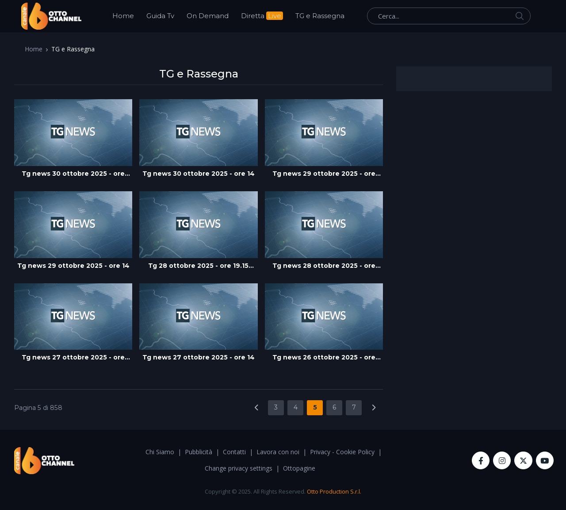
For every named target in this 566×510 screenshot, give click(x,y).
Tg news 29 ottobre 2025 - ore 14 (73, 266)
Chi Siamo (159, 452)
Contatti (234, 452)
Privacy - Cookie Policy (342, 452)
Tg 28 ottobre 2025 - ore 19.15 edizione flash (198, 266)
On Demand (208, 16)
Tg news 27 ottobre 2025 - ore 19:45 (73, 357)
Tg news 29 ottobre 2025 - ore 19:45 (323, 174)
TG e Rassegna (319, 16)
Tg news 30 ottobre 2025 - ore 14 (198, 174)
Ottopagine (299, 468)
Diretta (262, 16)
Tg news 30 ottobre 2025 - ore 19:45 (73, 174)
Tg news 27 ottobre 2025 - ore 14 (198, 357)
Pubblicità (198, 452)
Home (123, 16)
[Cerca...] (449, 16)
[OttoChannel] (51, 16)
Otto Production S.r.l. (334, 491)
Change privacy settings (238, 468)
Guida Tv (160, 16)
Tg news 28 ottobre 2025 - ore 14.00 (323, 266)
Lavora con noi (277, 452)
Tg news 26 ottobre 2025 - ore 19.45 (323, 357)
